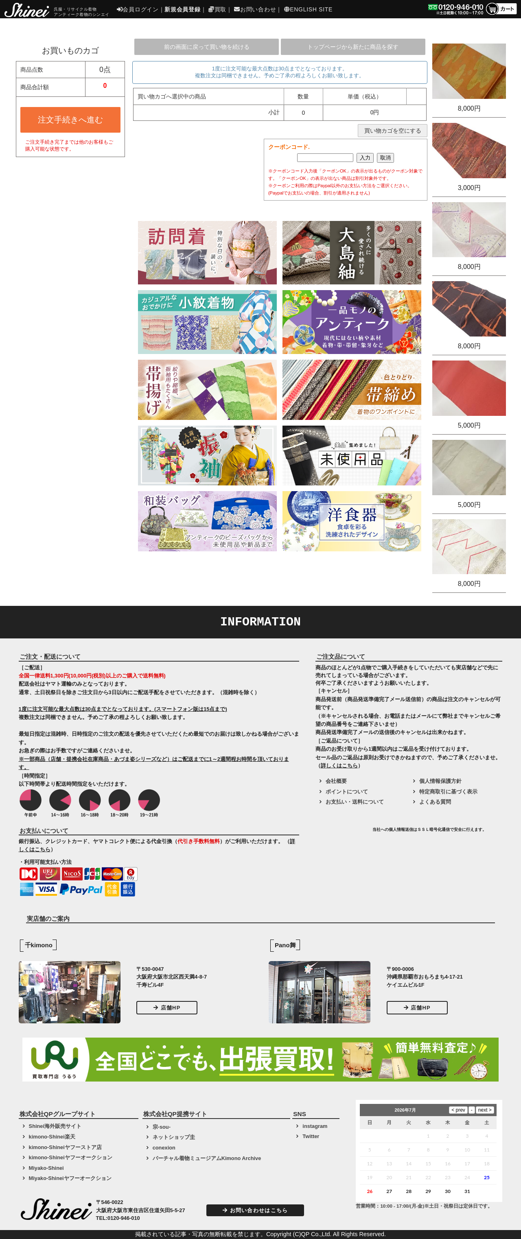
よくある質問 (435, 802)
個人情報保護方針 (440, 781)
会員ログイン (138, 9)
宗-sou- (162, 1127)
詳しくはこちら (339, 766)
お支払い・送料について (355, 802)
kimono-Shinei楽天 (52, 1137)
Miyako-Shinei (46, 1168)
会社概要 (336, 781)
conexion (164, 1148)
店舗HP (166, 1008)
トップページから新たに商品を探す (352, 47)
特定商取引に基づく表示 (448, 792)
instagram (314, 1126)
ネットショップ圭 (174, 1137)
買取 (217, 9)
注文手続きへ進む (70, 119)
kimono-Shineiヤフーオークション (70, 1157)
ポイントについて (347, 792)
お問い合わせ (255, 9)
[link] (342, 832)
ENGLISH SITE (308, 9)
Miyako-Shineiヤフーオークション (70, 1178)
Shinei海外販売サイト (55, 1126)
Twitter (310, 1136)
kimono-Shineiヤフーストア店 (65, 1147)
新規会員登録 (182, 9)
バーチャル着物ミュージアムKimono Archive (207, 1158)
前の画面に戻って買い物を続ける (207, 47)
